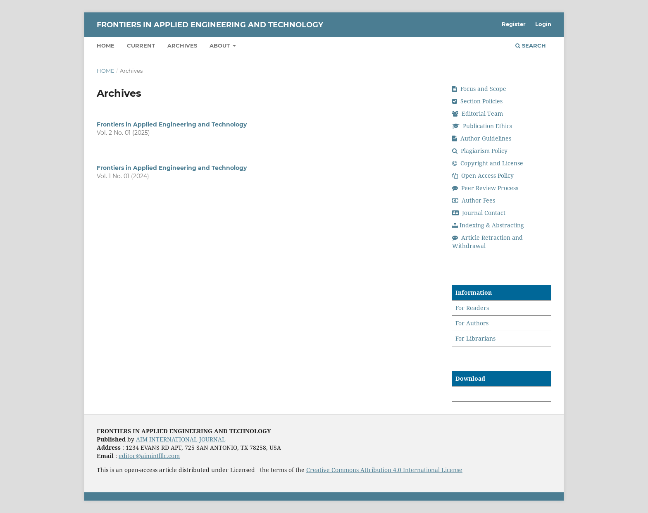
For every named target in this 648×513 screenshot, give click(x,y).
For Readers (472, 308)
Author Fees (473, 200)
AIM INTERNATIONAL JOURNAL (181, 439)
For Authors (471, 323)
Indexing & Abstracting (488, 225)
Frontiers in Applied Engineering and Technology (210, 24)
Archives (182, 45)
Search (530, 45)
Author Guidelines (481, 138)
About (220, 45)
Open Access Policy (483, 175)
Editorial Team (477, 113)
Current (141, 45)
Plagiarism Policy (479, 151)
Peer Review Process (485, 188)
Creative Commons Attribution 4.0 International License (384, 470)
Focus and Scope (479, 89)
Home (105, 45)
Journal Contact (478, 213)
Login (543, 24)
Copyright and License (487, 163)
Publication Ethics (482, 126)
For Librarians (475, 338)
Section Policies (477, 101)
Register (514, 24)
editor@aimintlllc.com (149, 456)
